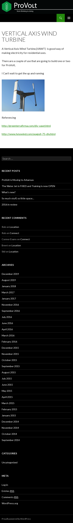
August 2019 (9, 280)
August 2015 (9, 372)
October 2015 (9, 360)
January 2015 (9, 415)
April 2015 (7, 396)
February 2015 (9, 409)
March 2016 (8, 335)
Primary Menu (69, 18)
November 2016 (10, 304)
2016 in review (9, 204)
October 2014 (9, 433)
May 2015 (7, 390)
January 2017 (9, 298)
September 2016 (11, 310)
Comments (10, 497)
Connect (14, 233)
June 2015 (7, 384)
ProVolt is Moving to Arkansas (18, 179)
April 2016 (7, 329)
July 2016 (7, 317)
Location (14, 226)
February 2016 (9, 341)
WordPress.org (10, 503)
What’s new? (9, 192)
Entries (8, 491)
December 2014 (10, 421)
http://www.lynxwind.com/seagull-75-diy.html (29, 134)
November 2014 (10, 427)
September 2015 (11, 366)
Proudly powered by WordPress (16, 519)
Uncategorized (9, 462)
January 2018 (9, 286)
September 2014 (11, 440)
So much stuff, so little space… (18, 198)
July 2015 (7, 378)
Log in (5, 484)
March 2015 (8, 403)
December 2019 (10, 273)
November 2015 (10, 353)
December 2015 (10, 347)
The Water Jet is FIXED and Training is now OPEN (28, 186)
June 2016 (7, 323)
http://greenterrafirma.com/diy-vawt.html (26, 125)
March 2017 (8, 292)
